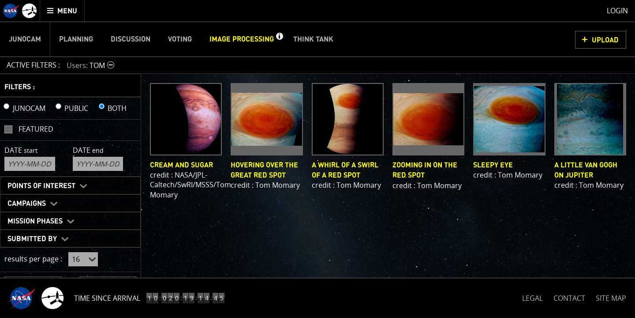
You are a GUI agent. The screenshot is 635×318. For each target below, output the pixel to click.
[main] (317, 159)
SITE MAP (611, 298)
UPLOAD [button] (605, 40)
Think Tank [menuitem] (313, 39)
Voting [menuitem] (180, 39)
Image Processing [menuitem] (241, 39)
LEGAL (532, 296)
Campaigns (26, 203)
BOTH (117, 108)
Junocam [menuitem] (25, 39)
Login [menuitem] (617, 10)
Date (20, 150)
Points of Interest (41, 185)
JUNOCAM (29, 108)
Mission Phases (35, 221)
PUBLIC (76, 108)
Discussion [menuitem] (130, 39)
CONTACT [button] (569, 298)
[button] (279, 39)
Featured (36, 129)
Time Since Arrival (107, 298)
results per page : (33, 258)
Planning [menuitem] (76, 39)
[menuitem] (62, 11)
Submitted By (32, 238)
